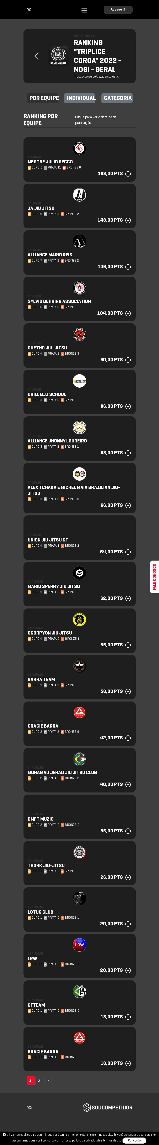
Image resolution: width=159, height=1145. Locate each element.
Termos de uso (112, 1140)
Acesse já (118, 9)
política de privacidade (86, 1140)
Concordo (134, 1140)
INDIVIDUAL (81, 98)
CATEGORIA (118, 98)
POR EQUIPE (43, 98)
